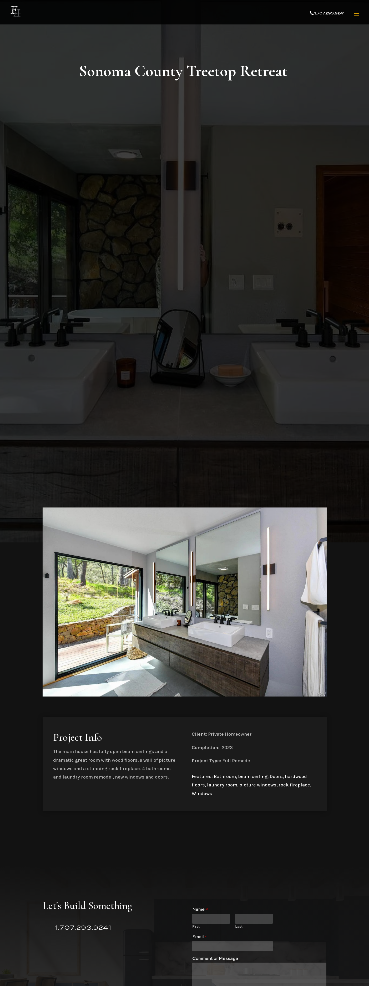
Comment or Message (215, 959)
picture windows (257, 785)
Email (199, 937)
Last (238, 926)
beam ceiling (252, 776)
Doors (276, 776)
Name (200, 910)
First (196, 926)
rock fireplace (294, 785)
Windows (202, 793)
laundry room (222, 785)
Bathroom (225, 776)
